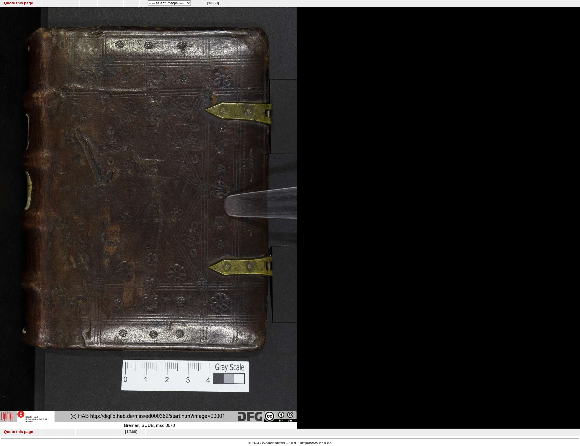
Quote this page (18, 3)
